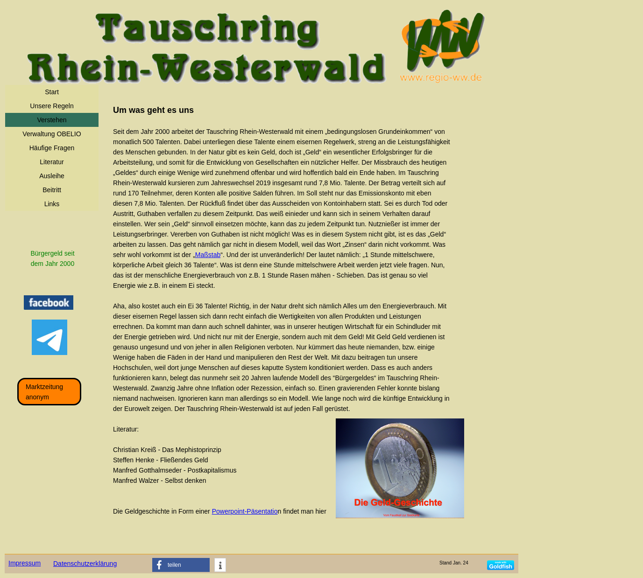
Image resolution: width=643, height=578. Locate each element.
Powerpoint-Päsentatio (245, 511)
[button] (181, 565)
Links (52, 204)
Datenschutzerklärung (85, 563)
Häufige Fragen (52, 148)
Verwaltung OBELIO (51, 134)
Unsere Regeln (51, 106)
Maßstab (207, 254)
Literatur (52, 162)
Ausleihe (51, 176)
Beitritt (51, 190)
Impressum (24, 563)
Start (52, 92)
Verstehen (51, 120)
